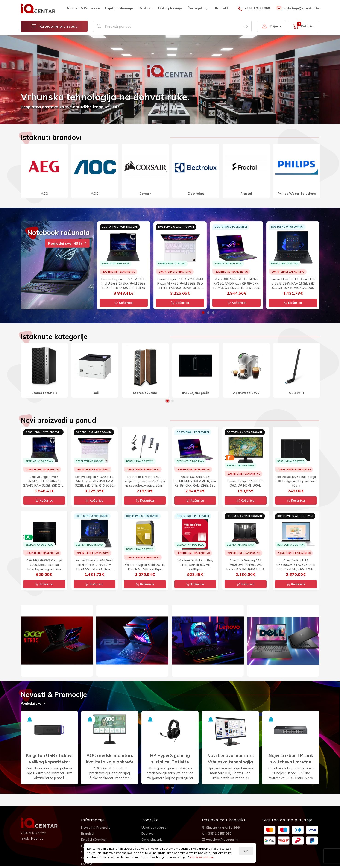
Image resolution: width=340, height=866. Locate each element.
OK (246, 851)
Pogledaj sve (33, 703)
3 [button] (213, 312)
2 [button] (208, 312)
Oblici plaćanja (170, 8)
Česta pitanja (199, 8)
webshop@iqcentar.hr (298, 8)
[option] (170, 79)
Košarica (124, 303)
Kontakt (222, 8)
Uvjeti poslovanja (119, 8)
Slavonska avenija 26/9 (221, 827)
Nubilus (37, 838)
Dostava (145, 8)
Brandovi (88, 833)
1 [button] (203, 312)
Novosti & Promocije (83, 8)
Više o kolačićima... (202, 857)
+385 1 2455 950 (254, 8)
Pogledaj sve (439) (67, 243)
